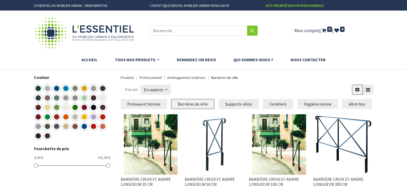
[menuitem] (89, 59)
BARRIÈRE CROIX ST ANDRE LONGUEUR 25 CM (146, 182)
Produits (127, 77)
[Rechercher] (252, 31)
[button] (155, 90)
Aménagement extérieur (186, 77)
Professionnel (151, 77)
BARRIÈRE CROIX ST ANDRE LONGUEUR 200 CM (338, 182)
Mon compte (306, 30)
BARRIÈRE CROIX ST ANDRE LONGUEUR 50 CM (210, 182)
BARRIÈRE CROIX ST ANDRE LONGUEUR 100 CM (274, 182)
